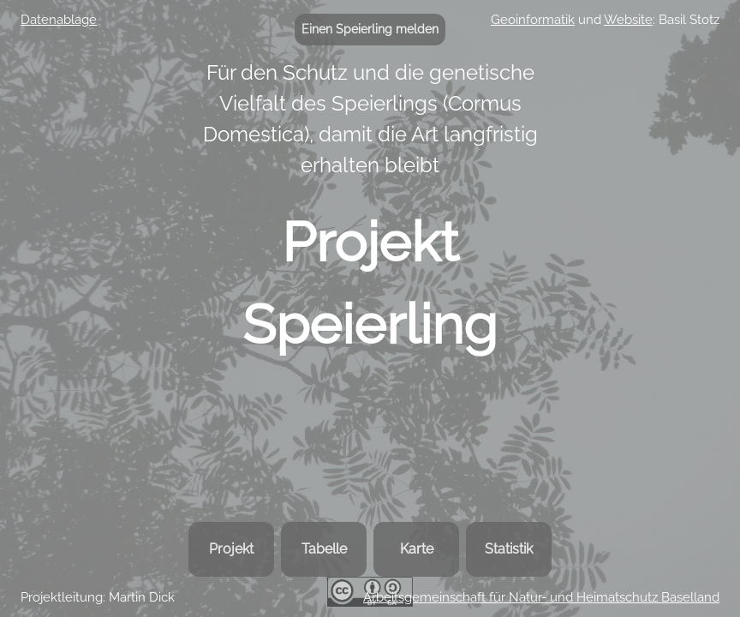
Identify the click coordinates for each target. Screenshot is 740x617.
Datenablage (59, 19)
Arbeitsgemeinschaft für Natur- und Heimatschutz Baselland (541, 597)
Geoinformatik (533, 19)
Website (628, 19)
